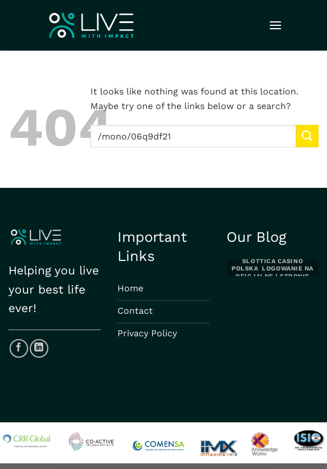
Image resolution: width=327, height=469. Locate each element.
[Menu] (275, 25)
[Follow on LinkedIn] (39, 348)
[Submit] (307, 136)
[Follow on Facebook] (19, 348)
